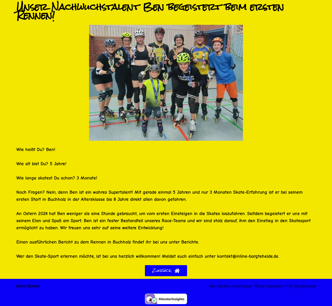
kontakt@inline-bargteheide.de (247, 256)
